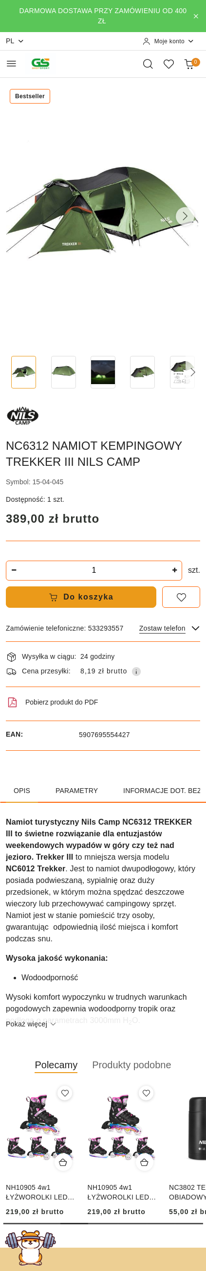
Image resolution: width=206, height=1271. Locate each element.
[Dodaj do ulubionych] (181, 597)
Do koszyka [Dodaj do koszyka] (81, 597)
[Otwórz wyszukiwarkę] (148, 63)
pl (15, 41)
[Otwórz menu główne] (11, 63)
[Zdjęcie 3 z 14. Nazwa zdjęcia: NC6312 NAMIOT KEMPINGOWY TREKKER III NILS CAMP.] (103, 372)
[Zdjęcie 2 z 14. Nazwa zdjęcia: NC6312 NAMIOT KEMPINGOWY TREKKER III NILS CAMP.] (63, 372)
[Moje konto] (168, 41)
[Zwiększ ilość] (174, 570)
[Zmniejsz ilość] (13, 570)
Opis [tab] (22, 790)
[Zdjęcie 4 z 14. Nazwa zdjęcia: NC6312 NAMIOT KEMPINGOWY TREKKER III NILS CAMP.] (142, 372)
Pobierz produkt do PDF (52, 702)
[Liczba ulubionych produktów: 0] (168, 63)
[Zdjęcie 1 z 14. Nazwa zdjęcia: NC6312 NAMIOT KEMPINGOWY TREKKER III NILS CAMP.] (23, 372)
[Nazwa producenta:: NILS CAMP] (23, 415)
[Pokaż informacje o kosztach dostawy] (136, 671)
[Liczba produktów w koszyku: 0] (189, 63)
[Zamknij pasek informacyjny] (195, 16)
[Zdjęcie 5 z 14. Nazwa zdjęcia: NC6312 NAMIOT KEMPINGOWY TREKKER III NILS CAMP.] (182, 372)
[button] (185, 216)
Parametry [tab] (77, 790)
